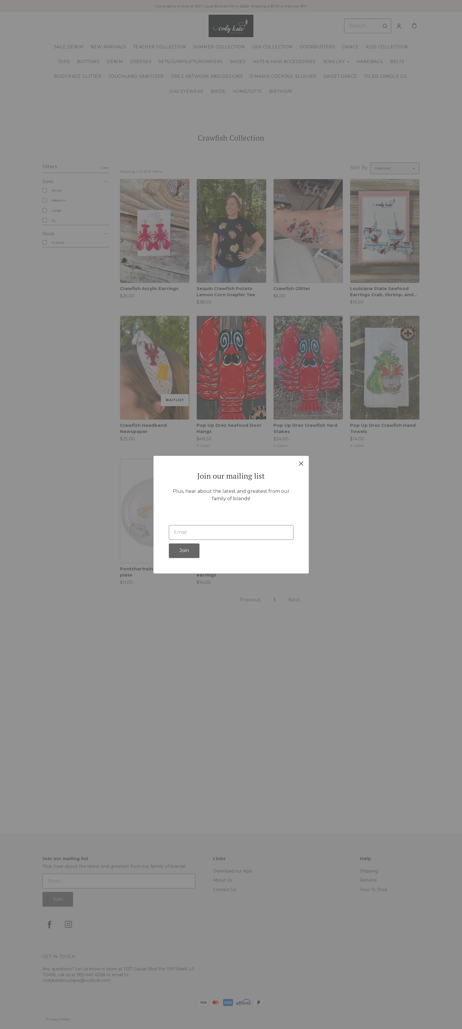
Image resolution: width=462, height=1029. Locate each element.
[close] (301, 463)
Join (184, 550)
